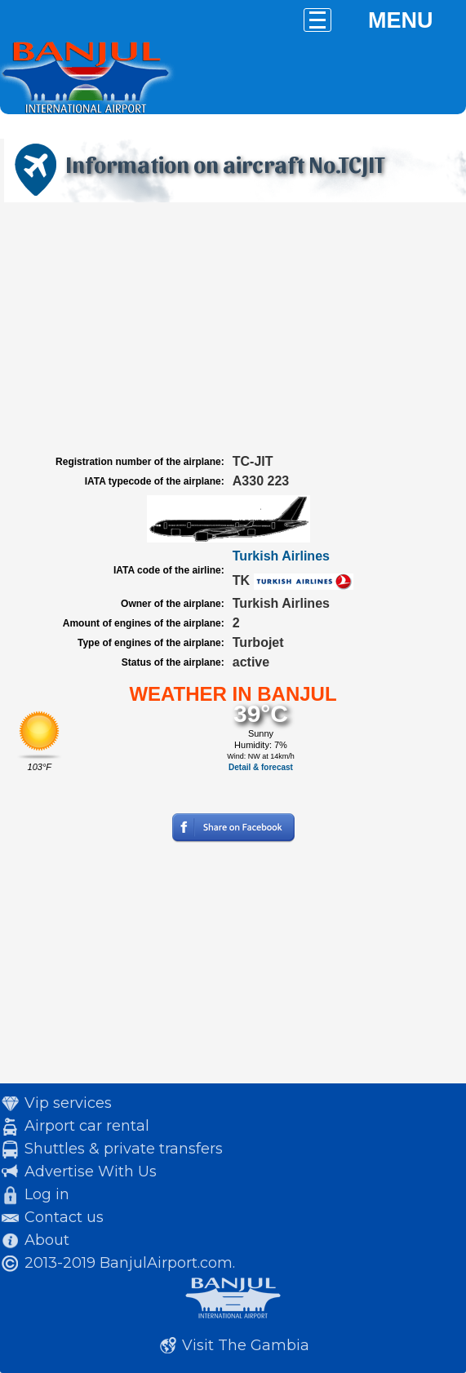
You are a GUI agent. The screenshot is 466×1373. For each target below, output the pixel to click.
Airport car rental (86, 1126)
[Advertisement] (233, 329)
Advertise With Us (90, 1171)
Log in (46, 1194)
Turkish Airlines (281, 556)
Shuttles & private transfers (123, 1149)
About (46, 1240)
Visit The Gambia (245, 1345)
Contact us (64, 1217)
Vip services (68, 1103)
